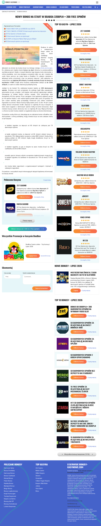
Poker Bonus (75, 7)
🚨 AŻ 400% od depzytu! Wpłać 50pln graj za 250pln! (20, 39)
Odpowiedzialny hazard (73, 506)
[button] (97, 7)
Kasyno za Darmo (9, 499)
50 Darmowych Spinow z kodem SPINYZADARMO (82, 356)
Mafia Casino (22, 204)
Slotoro (85, 105)
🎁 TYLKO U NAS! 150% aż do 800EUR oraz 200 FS (19, 29)
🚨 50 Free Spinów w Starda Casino (15, 34)
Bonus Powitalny (24, 7)
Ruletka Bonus (87, 7)
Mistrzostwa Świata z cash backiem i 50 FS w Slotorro (83, 274)
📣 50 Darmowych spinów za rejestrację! (16, 41)
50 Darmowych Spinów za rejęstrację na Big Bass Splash (82, 341)
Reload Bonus (64, 7)
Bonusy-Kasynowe (12, 2)
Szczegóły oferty (39, 197)
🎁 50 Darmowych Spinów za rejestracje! (16, 36)
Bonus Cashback (51, 7)
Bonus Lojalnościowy (11, 491)
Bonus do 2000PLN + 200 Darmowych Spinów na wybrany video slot (81, 309)
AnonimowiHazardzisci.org (74, 501)
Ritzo (85, 240)
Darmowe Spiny (11, 7)
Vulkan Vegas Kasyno (85, 152)
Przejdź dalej (47, 180)
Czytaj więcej (86, 290)
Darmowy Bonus (38, 7)
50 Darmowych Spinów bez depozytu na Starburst (83, 372)
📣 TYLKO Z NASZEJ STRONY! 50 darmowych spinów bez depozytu (25, 31)
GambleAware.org (72, 503)
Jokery (85, 196)
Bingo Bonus (8, 488)
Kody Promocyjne (9, 494)
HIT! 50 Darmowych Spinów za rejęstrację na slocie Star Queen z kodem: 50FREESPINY (83, 406)
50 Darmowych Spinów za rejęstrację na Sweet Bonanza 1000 (82, 325)
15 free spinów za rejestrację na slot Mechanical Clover (80, 389)
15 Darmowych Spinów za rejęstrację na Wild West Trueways (83, 440)
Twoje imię (7, 267)
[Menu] (97, 2)
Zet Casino (21, 185)
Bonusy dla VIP (9, 501)
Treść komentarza (29, 267)
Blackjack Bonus (9, 486)
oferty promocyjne (46, 68)
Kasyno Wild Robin (85, 175)
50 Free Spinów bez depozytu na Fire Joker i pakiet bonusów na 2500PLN (83, 424)
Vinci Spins (85, 217)
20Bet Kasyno (85, 84)
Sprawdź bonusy (45, 249)
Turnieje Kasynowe (10, 496)
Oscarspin (85, 129)
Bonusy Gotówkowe (10, 504)
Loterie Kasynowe (10, 506)
